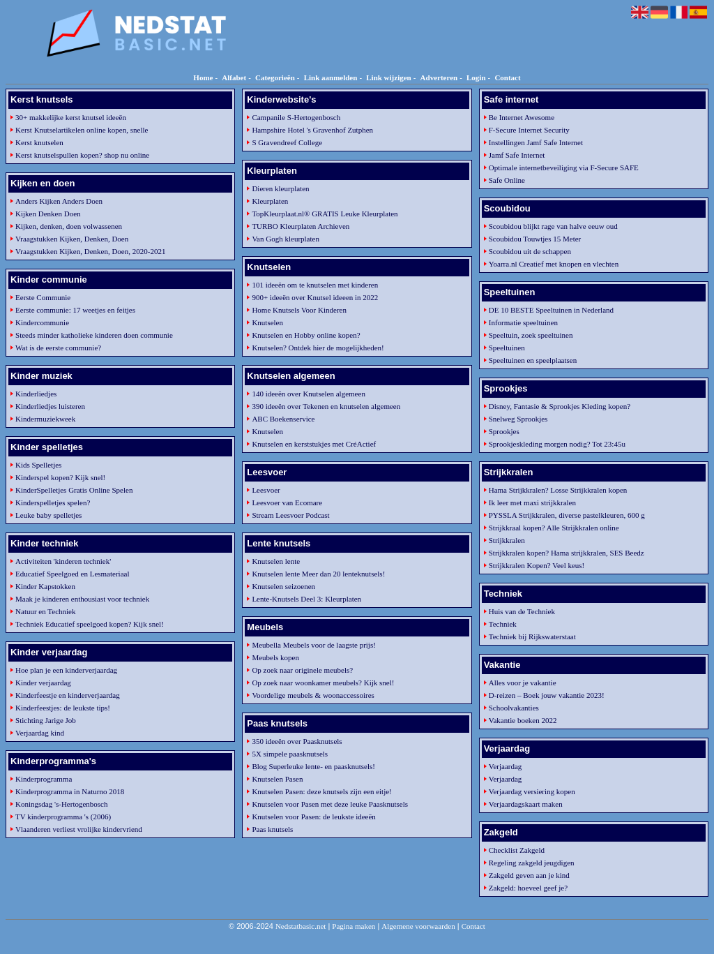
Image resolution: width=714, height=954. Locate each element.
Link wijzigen (388, 77)
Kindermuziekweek (45, 419)
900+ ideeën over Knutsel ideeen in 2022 (315, 297)
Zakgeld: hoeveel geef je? (528, 888)
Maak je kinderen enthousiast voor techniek (82, 599)
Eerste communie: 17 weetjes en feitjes (75, 310)
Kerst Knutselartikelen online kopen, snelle (81, 130)
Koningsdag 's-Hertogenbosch (61, 804)
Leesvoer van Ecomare (287, 502)
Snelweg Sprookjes (518, 419)
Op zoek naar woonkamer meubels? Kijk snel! (323, 682)
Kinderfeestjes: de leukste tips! (62, 707)
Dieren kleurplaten (280, 188)
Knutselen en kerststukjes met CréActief (314, 444)
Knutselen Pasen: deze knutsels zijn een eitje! (321, 791)
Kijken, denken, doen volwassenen (68, 226)
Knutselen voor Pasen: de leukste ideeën (313, 816)
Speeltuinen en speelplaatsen (533, 360)
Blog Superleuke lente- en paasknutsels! (313, 766)
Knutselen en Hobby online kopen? (306, 335)
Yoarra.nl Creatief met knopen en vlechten (553, 264)
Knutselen (267, 322)
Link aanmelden (331, 77)
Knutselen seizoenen (283, 586)
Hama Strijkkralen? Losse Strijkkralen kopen (558, 490)
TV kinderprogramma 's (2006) (63, 816)
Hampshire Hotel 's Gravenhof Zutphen (312, 130)
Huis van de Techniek (522, 611)
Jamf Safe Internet (517, 155)
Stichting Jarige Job (45, 720)
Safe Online (507, 180)
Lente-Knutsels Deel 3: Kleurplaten (306, 599)
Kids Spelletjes (38, 465)
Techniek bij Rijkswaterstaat (532, 636)
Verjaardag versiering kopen (532, 791)
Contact (507, 77)
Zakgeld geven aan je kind (529, 875)
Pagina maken (353, 926)
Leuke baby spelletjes (48, 515)
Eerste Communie (42, 297)
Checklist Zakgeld (517, 850)
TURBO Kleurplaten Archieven (300, 226)
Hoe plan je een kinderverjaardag (66, 670)
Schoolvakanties (514, 707)
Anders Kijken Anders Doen (58, 201)
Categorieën (275, 77)
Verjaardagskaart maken (526, 804)
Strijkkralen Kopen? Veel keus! (537, 565)
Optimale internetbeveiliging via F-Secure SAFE (564, 167)
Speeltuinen (507, 347)
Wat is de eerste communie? (58, 347)
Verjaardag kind (39, 733)
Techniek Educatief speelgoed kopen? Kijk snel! (89, 624)
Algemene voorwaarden (418, 926)
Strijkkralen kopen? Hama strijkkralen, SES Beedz (566, 553)
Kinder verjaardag (43, 682)
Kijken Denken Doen (47, 213)
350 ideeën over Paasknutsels (297, 741)
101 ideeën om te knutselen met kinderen (315, 285)
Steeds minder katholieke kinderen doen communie (94, 335)
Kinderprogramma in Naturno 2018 (69, 791)
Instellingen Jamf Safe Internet (536, 142)
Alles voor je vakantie (522, 682)
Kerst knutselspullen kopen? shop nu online (82, 155)
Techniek (503, 624)
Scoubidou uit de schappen (530, 251)
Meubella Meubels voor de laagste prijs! (313, 645)
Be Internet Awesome (521, 117)
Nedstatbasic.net (300, 926)
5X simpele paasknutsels (290, 754)
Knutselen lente (276, 561)
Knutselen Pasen (277, 779)
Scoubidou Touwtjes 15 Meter (535, 238)
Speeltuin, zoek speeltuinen (531, 335)
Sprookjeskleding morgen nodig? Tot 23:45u (557, 444)
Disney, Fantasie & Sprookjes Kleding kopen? (559, 406)
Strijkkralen (507, 540)
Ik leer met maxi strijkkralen (532, 502)
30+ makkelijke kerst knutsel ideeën (70, 117)
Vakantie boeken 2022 (523, 720)
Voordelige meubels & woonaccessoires (313, 695)
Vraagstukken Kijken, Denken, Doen (71, 238)
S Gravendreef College (287, 142)
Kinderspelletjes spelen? (52, 502)
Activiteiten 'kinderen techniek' (63, 561)
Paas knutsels (272, 829)
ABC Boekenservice (283, 419)
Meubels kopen (275, 657)
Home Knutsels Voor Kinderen (299, 310)
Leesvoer (266, 490)
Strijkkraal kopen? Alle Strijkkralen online (554, 527)
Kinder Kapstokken (45, 586)
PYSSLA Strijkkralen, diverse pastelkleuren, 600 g (567, 515)
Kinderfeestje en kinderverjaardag (67, 695)
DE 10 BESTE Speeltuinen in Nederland (551, 310)
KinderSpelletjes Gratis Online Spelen (73, 490)
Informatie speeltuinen (523, 322)
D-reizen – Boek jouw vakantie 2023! (547, 695)
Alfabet (234, 77)
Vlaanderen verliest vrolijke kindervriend (78, 829)
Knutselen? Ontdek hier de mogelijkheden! (317, 347)
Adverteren (439, 77)
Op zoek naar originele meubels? (302, 670)
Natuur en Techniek (45, 611)
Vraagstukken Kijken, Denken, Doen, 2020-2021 (90, 251)
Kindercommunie (42, 322)
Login (476, 77)
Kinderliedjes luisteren (50, 406)
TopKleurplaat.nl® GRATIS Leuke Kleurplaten (324, 213)
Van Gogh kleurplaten (285, 238)
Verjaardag (505, 766)
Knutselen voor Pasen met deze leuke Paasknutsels (330, 804)
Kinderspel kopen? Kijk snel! (60, 477)
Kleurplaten (270, 201)
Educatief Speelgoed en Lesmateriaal (72, 573)
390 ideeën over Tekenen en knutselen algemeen (326, 406)
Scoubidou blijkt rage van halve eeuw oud (553, 226)
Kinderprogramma (43, 779)
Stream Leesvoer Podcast (290, 515)
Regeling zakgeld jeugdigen (532, 862)
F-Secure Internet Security (529, 130)
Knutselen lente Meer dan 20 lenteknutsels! (318, 573)
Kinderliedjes (35, 393)
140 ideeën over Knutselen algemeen (308, 393)
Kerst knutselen (39, 142)
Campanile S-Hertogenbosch (296, 117)
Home (203, 77)
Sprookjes (504, 431)
